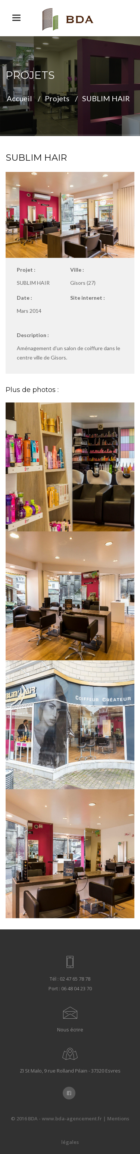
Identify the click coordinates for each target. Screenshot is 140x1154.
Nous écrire (70, 1029)
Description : (33, 335)
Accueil (19, 98)
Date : (24, 297)
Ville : (77, 269)
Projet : (26, 269)
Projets (57, 98)
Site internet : (87, 297)
